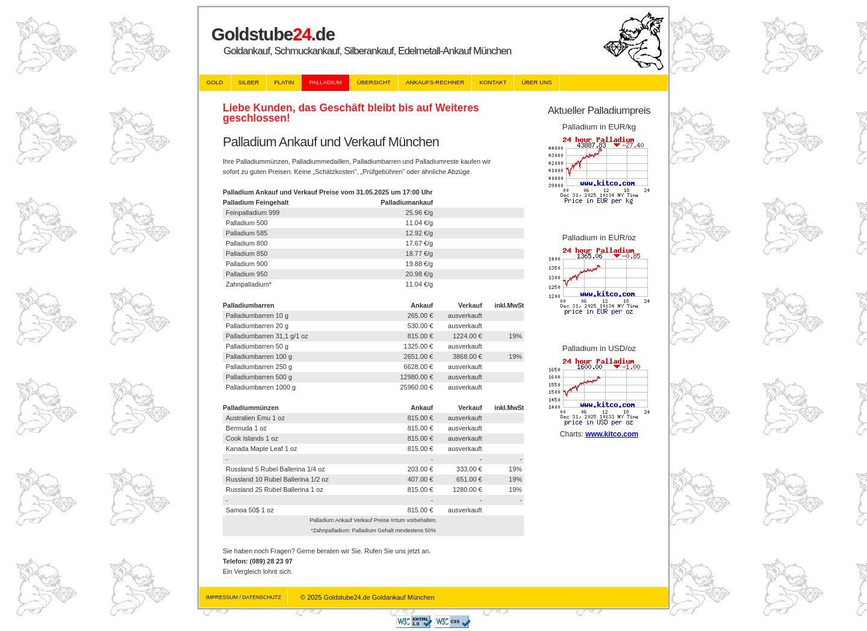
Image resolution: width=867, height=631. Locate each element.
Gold (215, 82)
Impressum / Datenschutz (243, 597)
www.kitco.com (611, 434)
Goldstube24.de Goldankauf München (379, 597)
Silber (248, 82)
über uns (536, 82)
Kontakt (492, 82)
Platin (284, 82)
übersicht (374, 82)
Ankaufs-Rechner (435, 82)
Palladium (325, 82)
